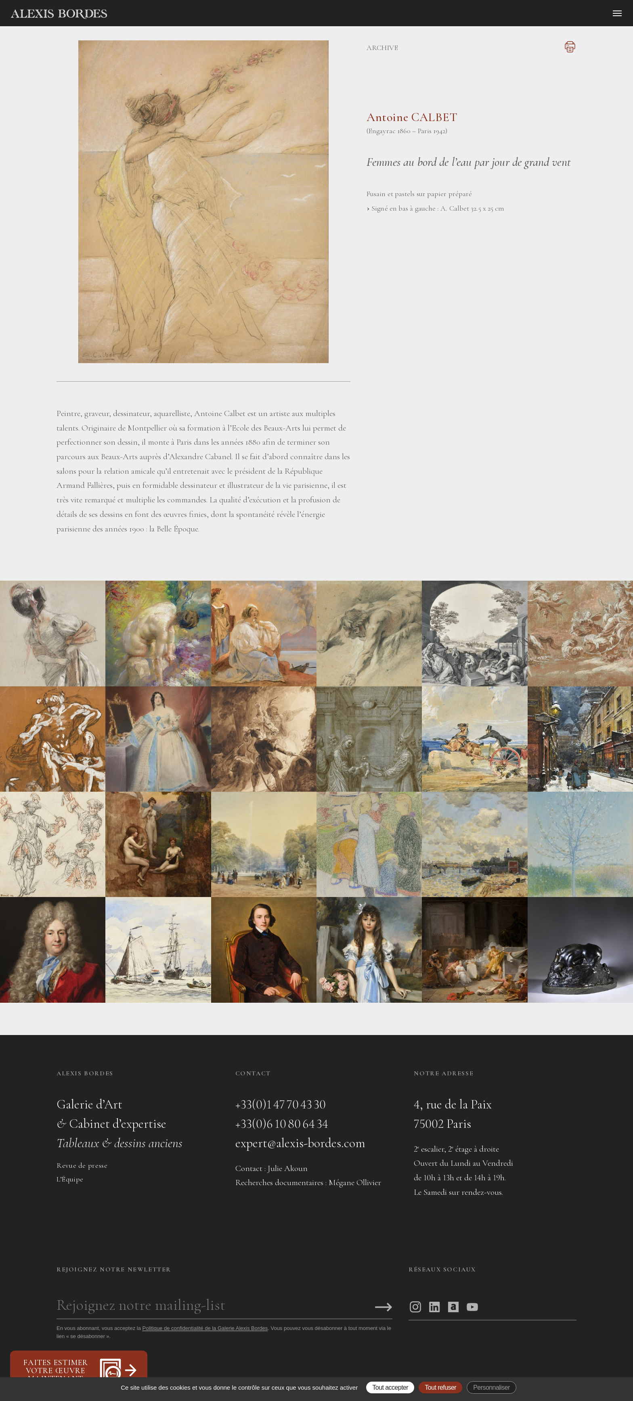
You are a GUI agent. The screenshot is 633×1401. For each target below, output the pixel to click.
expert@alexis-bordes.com (300, 1143)
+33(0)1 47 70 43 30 (280, 1104)
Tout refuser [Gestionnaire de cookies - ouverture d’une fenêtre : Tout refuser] (440, 1387)
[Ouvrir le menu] (617, 13)
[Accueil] (127, 14)
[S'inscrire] (383, 1308)
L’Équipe (70, 1179)
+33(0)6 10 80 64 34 (281, 1123)
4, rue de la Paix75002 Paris (453, 1113)
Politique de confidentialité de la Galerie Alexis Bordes (205, 1328)
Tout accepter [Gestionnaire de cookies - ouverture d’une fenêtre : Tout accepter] (390, 1387)
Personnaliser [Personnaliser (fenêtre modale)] (491, 1387)
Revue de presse (82, 1165)
